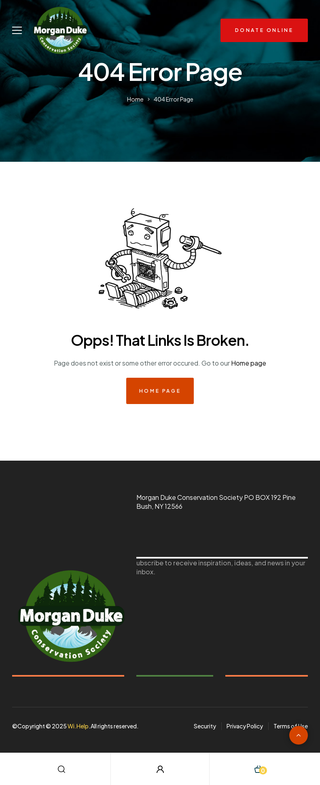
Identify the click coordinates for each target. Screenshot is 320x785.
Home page (248, 363)
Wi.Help (78, 726)
